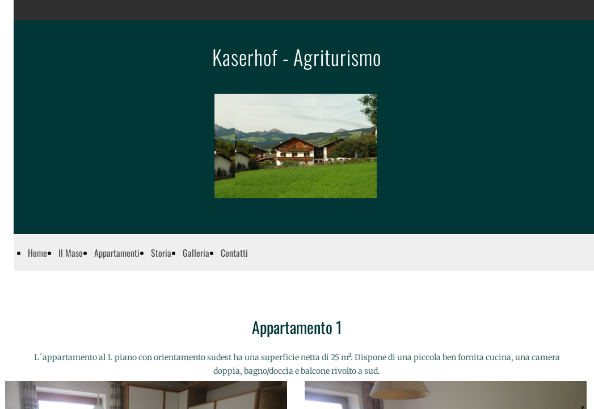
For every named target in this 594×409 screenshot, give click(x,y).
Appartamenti (117, 253)
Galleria (196, 253)
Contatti (234, 253)
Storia (161, 253)
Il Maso (70, 253)
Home (37, 253)
